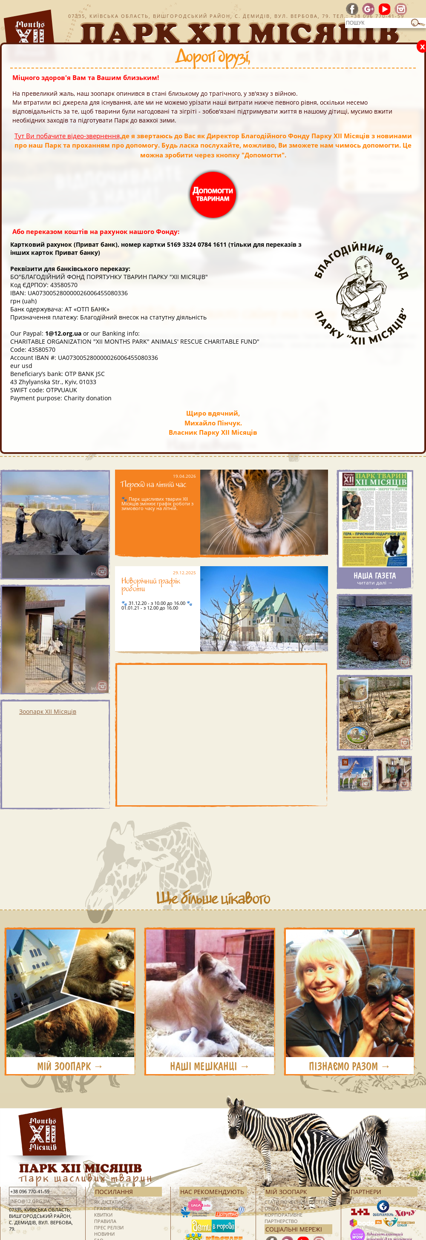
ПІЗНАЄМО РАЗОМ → (350, 1066)
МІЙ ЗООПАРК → (70, 1066)
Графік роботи (113, 1208)
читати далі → (375, 582)
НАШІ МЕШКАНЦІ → (210, 1066)
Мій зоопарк (286, 1192)
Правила (105, 1221)
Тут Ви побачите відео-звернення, (67, 135)
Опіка (272, 1208)
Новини (104, 1234)
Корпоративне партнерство (283, 1217)
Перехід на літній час (153, 486)
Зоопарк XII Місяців (47, 711)
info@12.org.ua (30, 1201)
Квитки (103, 1214)
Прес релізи (109, 1227)
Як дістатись (110, 1202)
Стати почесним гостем (296, 1202)
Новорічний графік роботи (150, 586)
